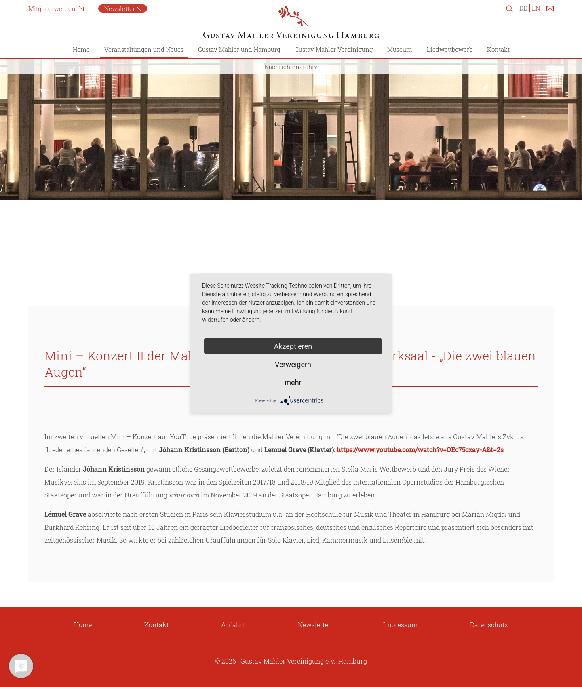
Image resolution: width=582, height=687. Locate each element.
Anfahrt (233, 624)
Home (81, 49)
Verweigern (293, 364)
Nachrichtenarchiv (291, 67)
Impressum (400, 624)
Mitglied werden (52, 8)
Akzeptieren (293, 346)
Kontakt (498, 49)
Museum (399, 49)
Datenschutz (489, 624)
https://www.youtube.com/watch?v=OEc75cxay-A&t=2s (420, 449)
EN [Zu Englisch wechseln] (536, 8)
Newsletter (119, 8)
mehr (293, 382)
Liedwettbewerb (449, 49)
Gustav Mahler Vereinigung (334, 49)
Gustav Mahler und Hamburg (239, 49)
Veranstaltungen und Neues (143, 49)
